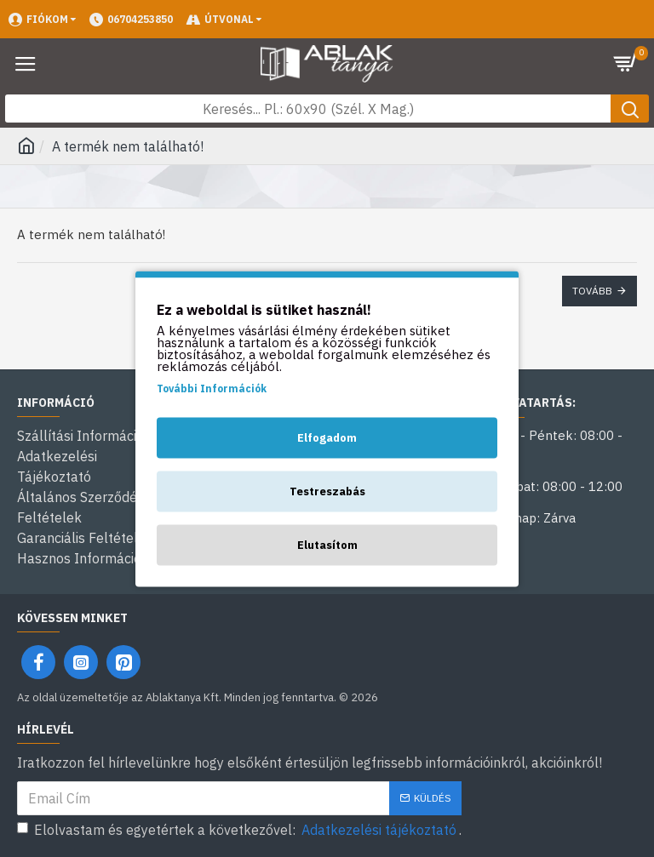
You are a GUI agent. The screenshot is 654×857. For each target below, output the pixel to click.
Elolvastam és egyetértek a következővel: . (239, 830)
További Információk (212, 387)
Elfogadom (327, 437)
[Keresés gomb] (630, 108)
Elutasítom (327, 544)
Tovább (592, 290)
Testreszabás (327, 490)
